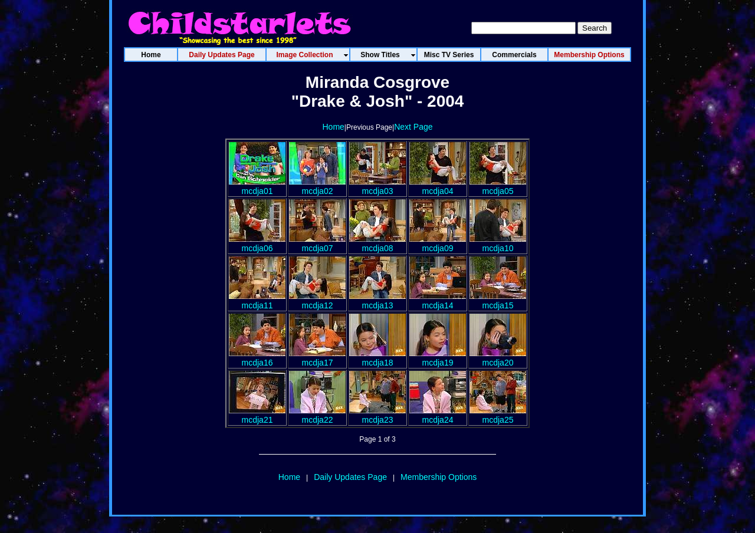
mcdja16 (257, 357)
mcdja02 (317, 186)
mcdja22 (317, 415)
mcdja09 (437, 243)
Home (333, 126)
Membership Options (439, 477)
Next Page (413, 126)
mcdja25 (498, 415)
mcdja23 (377, 415)
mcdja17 (317, 357)
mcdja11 (257, 300)
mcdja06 (257, 243)
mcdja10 (498, 243)
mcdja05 (498, 186)
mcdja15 (498, 300)
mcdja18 (377, 357)
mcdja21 (257, 415)
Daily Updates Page (350, 477)
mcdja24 (437, 415)
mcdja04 (437, 186)
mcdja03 (377, 186)
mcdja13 (377, 300)
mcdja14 (437, 300)
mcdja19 (437, 357)
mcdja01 (257, 186)
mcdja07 (317, 243)
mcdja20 (498, 357)
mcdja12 (317, 300)
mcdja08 (377, 243)
